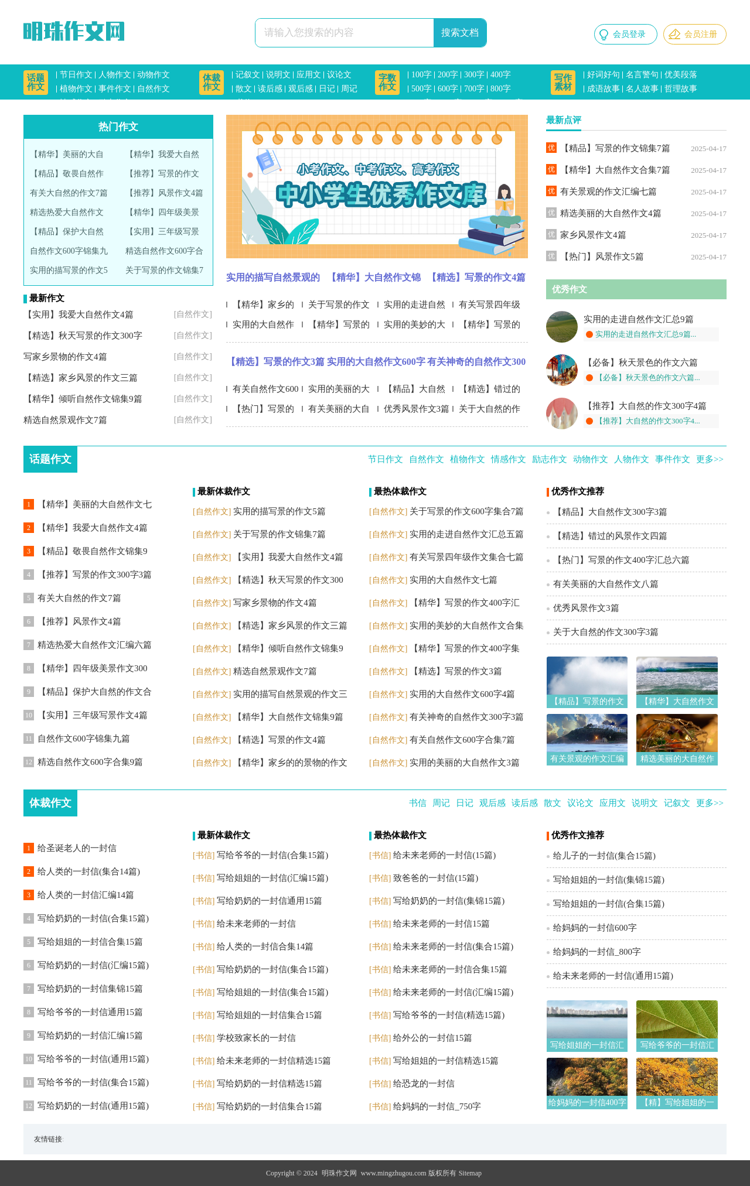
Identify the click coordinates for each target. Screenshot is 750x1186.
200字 (448, 74)
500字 (421, 88)
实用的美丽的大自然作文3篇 (336, 391)
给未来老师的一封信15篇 (441, 923)
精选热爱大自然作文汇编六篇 (95, 645)
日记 (327, 88)
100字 (421, 74)
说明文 (278, 74)
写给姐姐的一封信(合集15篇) (608, 903)
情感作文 (76, 102)
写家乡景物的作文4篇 (65, 356)
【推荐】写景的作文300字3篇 (95, 574)
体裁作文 (211, 82)
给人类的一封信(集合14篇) (89, 871)
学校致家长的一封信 (256, 1038)
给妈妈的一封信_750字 (437, 1106)
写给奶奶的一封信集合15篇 (269, 1106)
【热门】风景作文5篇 (602, 256)
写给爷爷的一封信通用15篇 (90, 1012)
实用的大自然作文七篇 (260, 327)
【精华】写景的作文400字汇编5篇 (337, 327)
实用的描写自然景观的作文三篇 (273, 280)
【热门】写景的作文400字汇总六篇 (263, 411)
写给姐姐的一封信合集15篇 (90, 941)
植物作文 (76, 88)
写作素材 (563, 82)
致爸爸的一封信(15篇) (435, 878)
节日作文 (76, 74)
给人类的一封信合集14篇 (265, 946)
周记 (349, 88)
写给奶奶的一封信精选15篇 (269, 1083)
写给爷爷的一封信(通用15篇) (93, 1059)
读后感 (270, 88)
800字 (500, 88)
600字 (448, 88)
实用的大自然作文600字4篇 (376, 365)
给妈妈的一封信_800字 (597, 951)
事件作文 (114, 88)
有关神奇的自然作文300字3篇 (476, 365)
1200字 (480, 102)
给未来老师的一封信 (256, 923)
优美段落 (680, 74)
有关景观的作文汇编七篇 (608, 191)
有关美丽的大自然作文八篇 (336, 411)
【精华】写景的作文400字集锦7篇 (487, 327)
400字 (500, 74)
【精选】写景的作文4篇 (476, 277)
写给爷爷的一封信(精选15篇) (448, 1015)
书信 (244, 102)
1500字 (511, 102)
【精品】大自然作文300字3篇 (411, 391)
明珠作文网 (339, 1173)
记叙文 (248, 74)
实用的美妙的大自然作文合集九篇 (412, 327)
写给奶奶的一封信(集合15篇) (272, 969)
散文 (244, 88)
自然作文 (153, 88)
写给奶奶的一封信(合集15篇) (93, 918)
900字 (421, 102)
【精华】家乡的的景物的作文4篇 (260, 307)
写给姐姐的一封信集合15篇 (269, 1015)
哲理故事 (680, 88)
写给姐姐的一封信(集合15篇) (272, 992)
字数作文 (387, 82)
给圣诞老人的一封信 (77, 848)
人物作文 (114, 74)
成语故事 (603, 88)
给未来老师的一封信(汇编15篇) (453, 992)
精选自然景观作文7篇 (65, 420)
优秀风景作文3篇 (417, 408)
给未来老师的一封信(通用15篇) (613, 975)
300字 (474, 74)
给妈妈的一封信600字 (595, 927)
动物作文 (153, 74)
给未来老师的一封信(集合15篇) (453, 946)
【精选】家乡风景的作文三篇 (80, 377)
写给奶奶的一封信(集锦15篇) (448, 900)
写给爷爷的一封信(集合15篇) (93, 1082)
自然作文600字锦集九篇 (84, 738)
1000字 (450, 102)
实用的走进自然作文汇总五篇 (411, 307)
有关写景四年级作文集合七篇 (486, 307)
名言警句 (642, 74)
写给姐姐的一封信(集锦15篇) (608, 879)
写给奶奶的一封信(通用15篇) (93, 1105)
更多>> (710, 459)
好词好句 (603, 74)
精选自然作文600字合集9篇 (90, 762)
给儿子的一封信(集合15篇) (604, 855)
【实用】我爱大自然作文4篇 (78, 314)
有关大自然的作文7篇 (69, 193)
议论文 (339, 74)
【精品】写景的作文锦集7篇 (615, 148)
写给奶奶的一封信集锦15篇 (90, 988)
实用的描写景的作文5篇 (279, 511)
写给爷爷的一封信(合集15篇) (272, 855)
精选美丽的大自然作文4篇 (611, 213)
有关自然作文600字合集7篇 (262, 391)
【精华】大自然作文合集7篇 (615, 170)
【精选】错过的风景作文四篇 (486, 391)
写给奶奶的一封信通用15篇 (269, 900)
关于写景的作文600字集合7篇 (336, 307)
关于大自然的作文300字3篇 (486, 411)
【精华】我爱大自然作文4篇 (93, 527)
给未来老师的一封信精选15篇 (274, 1060)
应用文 (308, 74)
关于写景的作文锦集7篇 (279, 534)
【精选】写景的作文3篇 (275, 362)
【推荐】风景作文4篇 (164, 193)
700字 (474, 88)
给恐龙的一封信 (424, 1083)
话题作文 (36, 82)
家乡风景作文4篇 (593, 235)
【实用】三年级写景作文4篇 (93, 715)
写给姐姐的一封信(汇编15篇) (272, 878)
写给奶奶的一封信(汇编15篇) (93, 965)
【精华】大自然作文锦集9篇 (374, 280)
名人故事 (642, 88)
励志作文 (114, 102)
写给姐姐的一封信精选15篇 (446, 1060)
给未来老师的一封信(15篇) (444, 855)
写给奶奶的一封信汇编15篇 (90, 1035)
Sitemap (470, 1173)
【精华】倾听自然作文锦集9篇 (82, 399)
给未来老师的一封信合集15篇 (450, 969)
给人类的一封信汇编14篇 (86, 895)
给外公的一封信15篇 (432, 1038)
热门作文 (118, 126)
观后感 (300, 88)
